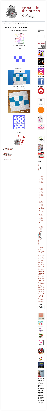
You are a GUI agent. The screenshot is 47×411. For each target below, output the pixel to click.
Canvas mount (41, 257)
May (39, 235)
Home (3, 21)
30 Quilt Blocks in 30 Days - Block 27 (41, 176)
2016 (39, 240)
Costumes (43, 260)
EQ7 (41, 264)
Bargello (41, 252)
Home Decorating (40, 272)
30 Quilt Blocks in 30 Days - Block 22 (41, 184)
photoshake (39, 301)
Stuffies (43, 293)
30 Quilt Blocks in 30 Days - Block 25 (41, 179)
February (40, 238)
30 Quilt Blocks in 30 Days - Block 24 (41, 181)
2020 (39, 166)
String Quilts (41, 293)
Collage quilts (39, 259)
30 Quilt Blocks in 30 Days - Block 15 (41, 194)
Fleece (38, 267)
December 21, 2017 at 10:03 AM (7, 155)
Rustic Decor (42, 289)
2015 (39, 241)
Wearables (38, 299)
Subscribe (39, 28)
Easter (43, 264)
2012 (39, 244)
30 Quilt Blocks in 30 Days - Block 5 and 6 (41, 214)
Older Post (34, 158)
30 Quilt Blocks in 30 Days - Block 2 (41, 220)
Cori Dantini (41, 260)
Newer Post (4, 158)
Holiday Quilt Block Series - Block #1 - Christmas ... (41, 228)
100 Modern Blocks (40, 247)
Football (40, 267)
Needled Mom (6, 153)
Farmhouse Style (39, 266)
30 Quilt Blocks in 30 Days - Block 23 (41, 182)
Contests (43, 259)
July (39, 233)
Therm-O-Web (40, 296)
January (40, 239)
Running (40, 289)
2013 (39, 243)
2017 (39, 169)
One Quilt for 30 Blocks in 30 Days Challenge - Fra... (41, 212)
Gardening (39, 269)
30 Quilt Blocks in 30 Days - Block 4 (41, 215)
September (40, 231)
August (40, 232)
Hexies (41, 271)
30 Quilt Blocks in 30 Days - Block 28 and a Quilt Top (41, 175)
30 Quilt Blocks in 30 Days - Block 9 (41, 205)
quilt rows (41, 301)
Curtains (38, 262)
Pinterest (41, 282)
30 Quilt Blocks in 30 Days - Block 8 (41, 207)
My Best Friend (43, 278)
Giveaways (42, 269)
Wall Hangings (39, 298)
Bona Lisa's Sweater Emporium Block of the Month (20, 21)
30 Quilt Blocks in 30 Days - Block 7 (41, 210)
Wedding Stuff (41, 299)
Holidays (43, 271)
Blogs (40, 255)
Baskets (43, 252)
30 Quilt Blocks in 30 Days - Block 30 (41, 171)
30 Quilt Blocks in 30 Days (7, 21)
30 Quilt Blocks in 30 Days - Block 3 (41, 217)
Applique (43, 250)
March (39, 237)
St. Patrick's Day (40, 292)
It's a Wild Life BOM (40, 274)
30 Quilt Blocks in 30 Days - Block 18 (41, 189)
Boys (43, 255)
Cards (43, 257)
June (39, 234)
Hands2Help (39, 271)
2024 (39, 162)
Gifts (40, 269)
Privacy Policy (12, 21)
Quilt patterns (40, 286)
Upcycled (43, 297)
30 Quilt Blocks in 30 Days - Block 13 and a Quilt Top (41, 198)
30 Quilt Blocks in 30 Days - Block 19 (41, 188)
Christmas (43, 258)
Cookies (38, 260)
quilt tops (43, 301)
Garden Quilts (42, 268)
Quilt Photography (42, 285)
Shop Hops (41, 291)
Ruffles (38, 289)
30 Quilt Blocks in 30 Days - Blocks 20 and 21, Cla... (41, 186)
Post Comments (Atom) (8, 159)
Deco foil (40, 262)
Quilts (40, 287)
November (40, 229)
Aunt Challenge (41, 251)
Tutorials (41, 297)
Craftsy (43, 261)
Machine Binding (41, 276)
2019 (39, 167)
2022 (39, 164)
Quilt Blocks (11, 149)
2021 (39, 165)
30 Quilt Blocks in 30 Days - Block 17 (41, 191)
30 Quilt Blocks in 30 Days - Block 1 (41, 222)
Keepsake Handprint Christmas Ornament (41, 202)
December (40, 170)
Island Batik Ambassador (41, 273)
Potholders (40, 283)
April (39, 236)
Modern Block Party (39, 278)
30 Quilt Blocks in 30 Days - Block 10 (41, 204)
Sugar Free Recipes (40, 294)
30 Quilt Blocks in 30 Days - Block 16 (41, 192)
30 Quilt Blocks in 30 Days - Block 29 (41, 173)
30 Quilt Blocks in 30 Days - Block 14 (41, 195)
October (40, 230)
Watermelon (43, 298)
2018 (39, 168)
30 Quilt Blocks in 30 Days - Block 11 (41, 201)
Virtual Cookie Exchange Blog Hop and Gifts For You (41, 219)
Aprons (38, 251)
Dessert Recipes (42, 262)
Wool (43, 299)
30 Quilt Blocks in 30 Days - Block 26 (41, 178)
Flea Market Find (42, 266)
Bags (39, 252)
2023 (39, 163)
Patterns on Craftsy (41, 280)
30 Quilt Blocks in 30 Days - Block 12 (41, 199)
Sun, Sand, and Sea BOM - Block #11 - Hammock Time (41, 226)
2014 (39, 242)
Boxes (42, 255)
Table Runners (42, 295)
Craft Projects (40, 261)
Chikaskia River (39, 258)
